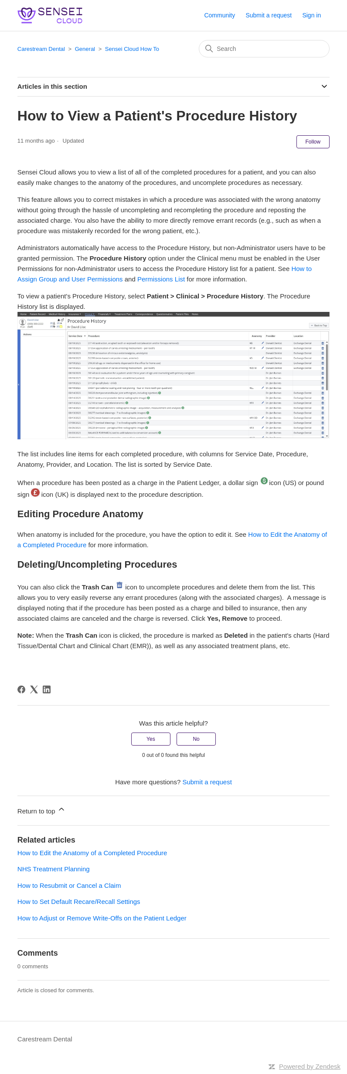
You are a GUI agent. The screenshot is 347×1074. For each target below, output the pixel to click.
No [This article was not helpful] (196, 739)
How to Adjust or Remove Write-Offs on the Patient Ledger (102, 918)
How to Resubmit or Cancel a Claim (69, 885)
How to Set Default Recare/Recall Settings (78, 901)
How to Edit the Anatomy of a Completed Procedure (92, 853)
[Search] (264, 48)
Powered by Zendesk (309, 1066)
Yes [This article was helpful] (150, 739)
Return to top (41, 810)
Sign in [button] (311, 15)
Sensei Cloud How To (132, 49)
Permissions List (161, 279)
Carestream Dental (41, 49)
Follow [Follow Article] (313, 142)
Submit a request (268, 15)
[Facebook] (21, 689)
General (85, 49)
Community (219, 15)
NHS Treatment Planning (53, 869)
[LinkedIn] (47, 689)
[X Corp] (34, 689)
